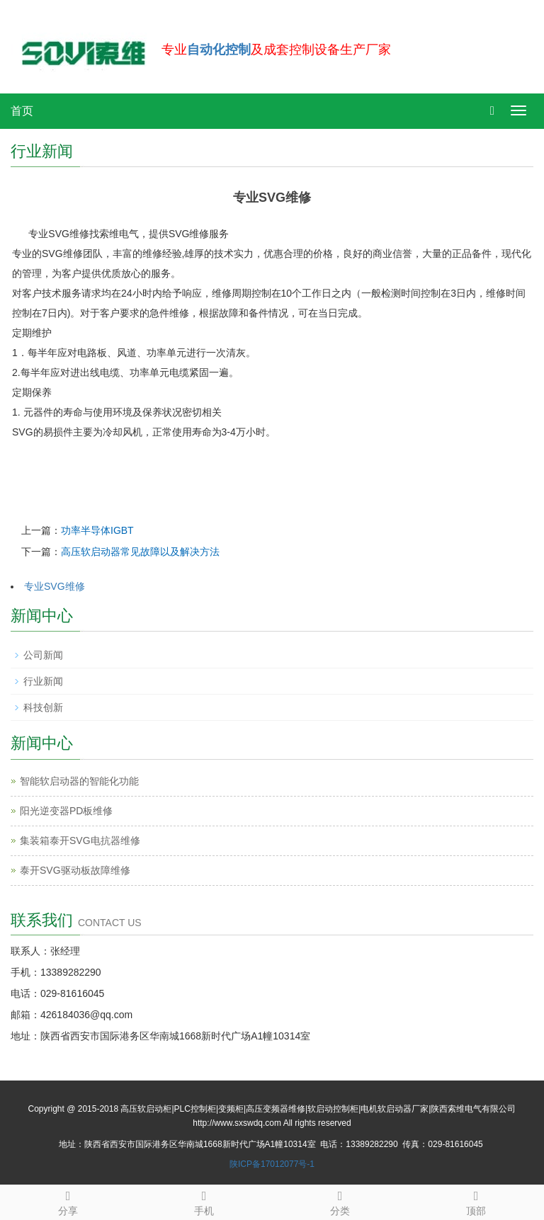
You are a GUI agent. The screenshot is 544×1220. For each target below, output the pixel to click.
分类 (340, 1200)
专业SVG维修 (54, 586)
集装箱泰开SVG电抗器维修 (80, 840)
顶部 (476, 1200)
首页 (22, 111)
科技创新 (43, 707)
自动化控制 (219, 49)
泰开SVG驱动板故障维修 (75, 870)
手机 (204, 1200)
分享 (68, 1200)
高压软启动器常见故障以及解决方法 (140, 551)
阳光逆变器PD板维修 (66, 810)
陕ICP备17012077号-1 (272, 1164)
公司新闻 (43, 655)
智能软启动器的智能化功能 (79, 781)
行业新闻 (43, 681)
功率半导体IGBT (97, 530)
